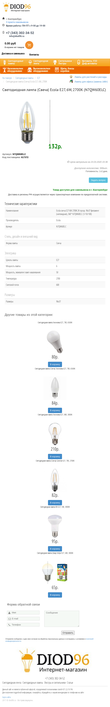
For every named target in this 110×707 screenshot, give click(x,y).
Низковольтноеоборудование (12, 70)
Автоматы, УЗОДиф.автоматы (86, 62)
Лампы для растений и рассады (91, 77)
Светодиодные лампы (33, 682)
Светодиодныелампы (12, 62)
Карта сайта (6, 697)
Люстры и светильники (55, 682)
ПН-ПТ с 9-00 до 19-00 (25, 25)
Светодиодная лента (11, 682)
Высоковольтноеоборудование (38, 70)
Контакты (34, 54)
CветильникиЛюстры (62, 62)
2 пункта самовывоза (17, 22)
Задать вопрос (98, 180)
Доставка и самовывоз (13, 53)
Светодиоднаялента (37, 62)
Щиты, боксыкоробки (64, 70)
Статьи (70, 682)
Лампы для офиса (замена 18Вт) (91, 81)
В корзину (55, 364)
